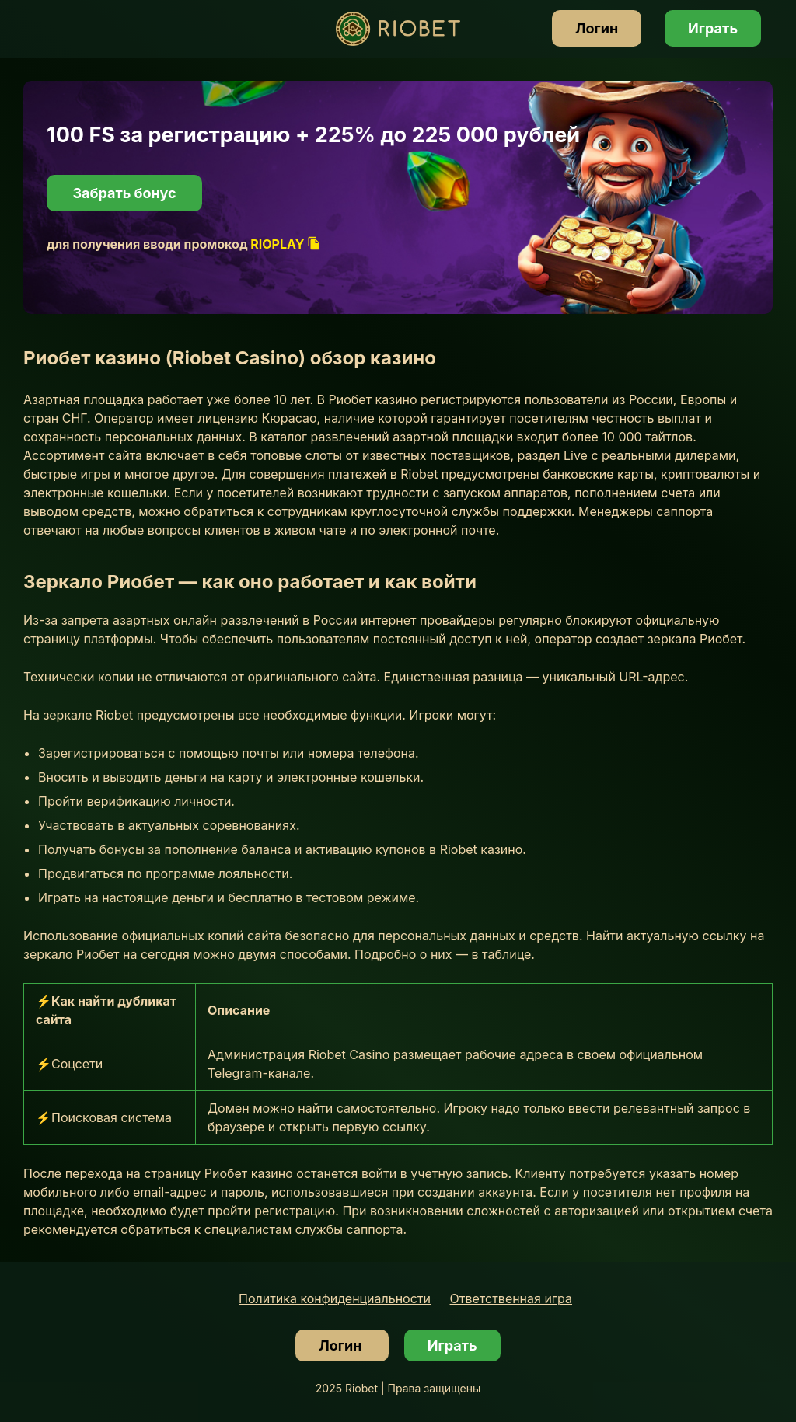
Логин (596, 28)
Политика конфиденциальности (335, 1298)
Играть (713, 28)
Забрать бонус (124, 193)
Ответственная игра (511, 1298)
